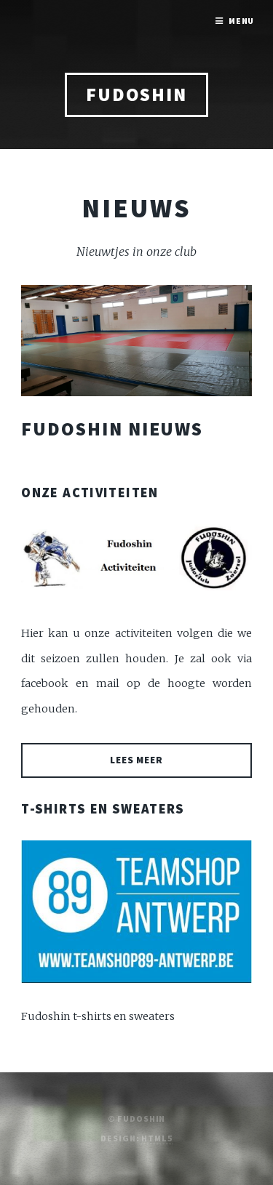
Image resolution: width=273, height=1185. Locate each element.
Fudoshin (136, 94)
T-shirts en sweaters (103, 808)
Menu (242, 20)
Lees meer (137, 760)
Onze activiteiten (89, 492)
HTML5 (156, 1138)
